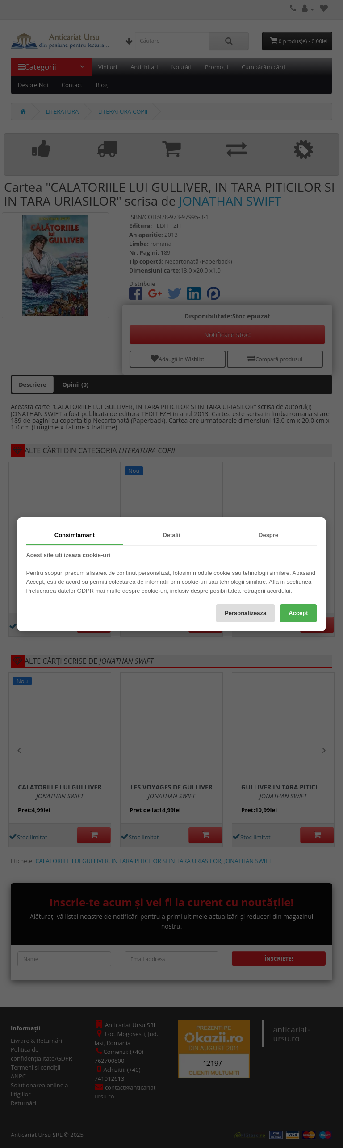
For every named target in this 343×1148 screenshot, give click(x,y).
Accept (298, 613)
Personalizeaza (245, 613)
